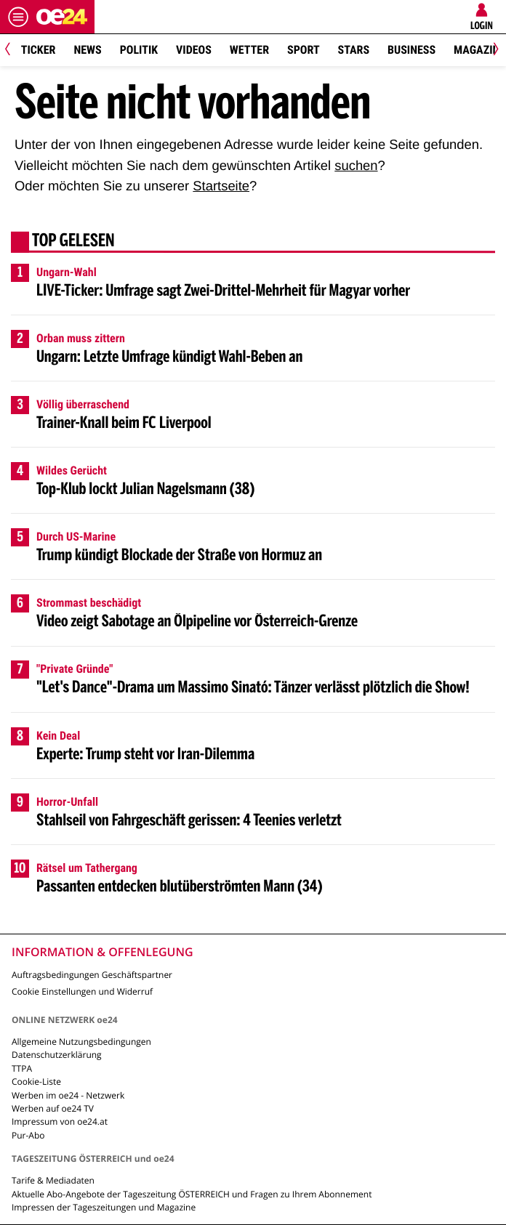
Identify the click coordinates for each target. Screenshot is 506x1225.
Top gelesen (73, 242)
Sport (303, 50)
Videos (194, 50)
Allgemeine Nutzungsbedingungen (81, 1041)
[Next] (493, 50)
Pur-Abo (28, 1135)
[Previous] (12, 50)
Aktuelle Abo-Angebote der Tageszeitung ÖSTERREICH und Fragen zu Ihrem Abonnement (192, 1194)
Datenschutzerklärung (57, 1054)
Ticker (38, 50)
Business (411, 50)
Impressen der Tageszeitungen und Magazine (104, 1207)
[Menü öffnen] (18, 16)
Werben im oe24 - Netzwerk (68, 1095)
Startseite (221, 185)
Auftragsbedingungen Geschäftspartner (92, 975)
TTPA (22, 1068)
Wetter (249, 50)
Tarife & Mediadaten (53, 1180)
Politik (139, 50)
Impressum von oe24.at (60, 1121)
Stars (353, 50)
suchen (355, 165)
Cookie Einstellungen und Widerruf (82, 991)
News (87, 50)
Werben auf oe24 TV (53, 1108)
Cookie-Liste (36, 1081)
